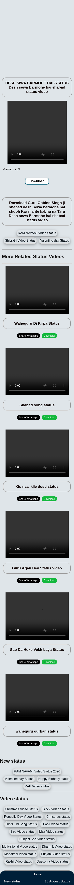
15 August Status (57, 881)
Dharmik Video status (57, 846)
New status (12, 881)
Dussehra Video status (52, 861)
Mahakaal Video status (20, 854)
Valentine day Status (54, 240)
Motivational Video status (19, 846)
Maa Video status (51, 831)
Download (36, 181)
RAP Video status (37, 786)
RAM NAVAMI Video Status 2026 (37, 771)
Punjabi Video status (55, 854)
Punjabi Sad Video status (37, 839)
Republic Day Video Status (23, 816)
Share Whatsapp (28, 335)
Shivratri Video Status (20, 240)
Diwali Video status (55, 824)
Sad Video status (22, 831)
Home (37, 874)
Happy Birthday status (53, 779)
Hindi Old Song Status (21, 824)
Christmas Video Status (21, 809)
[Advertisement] (37, 37)
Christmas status (58, 816)
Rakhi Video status (19, 861)
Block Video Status (56, 809)
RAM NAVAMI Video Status (37, 233)
